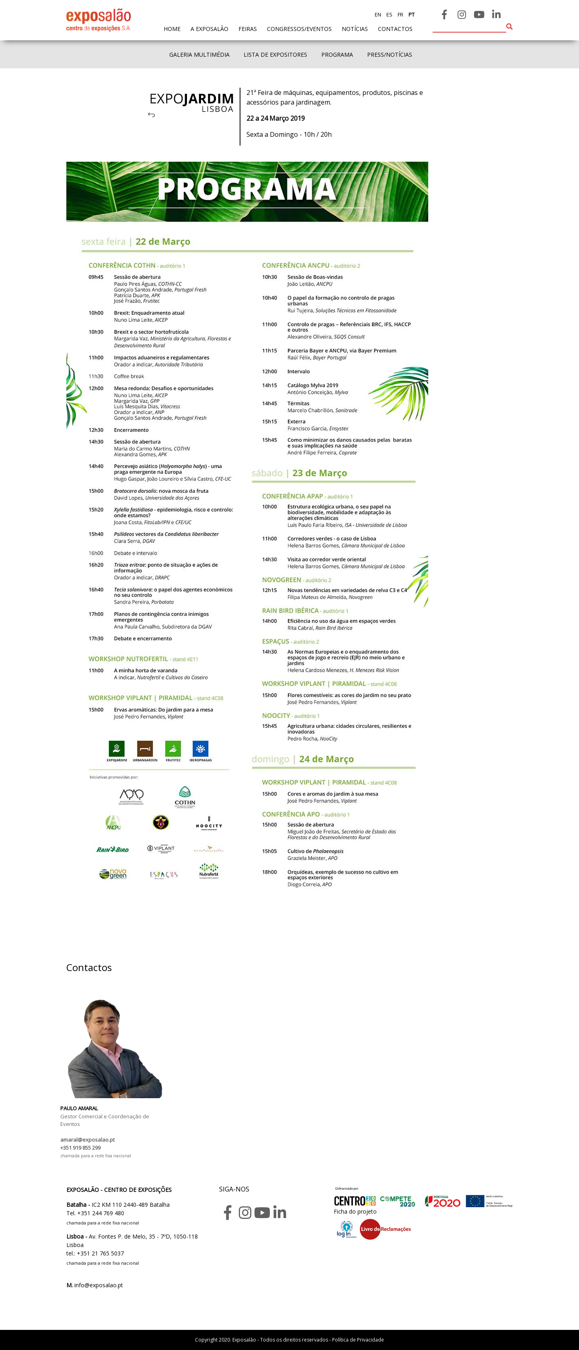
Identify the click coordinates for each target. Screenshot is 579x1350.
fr (399, 14)
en (378, 14)
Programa (337, 54)
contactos (395, 29)
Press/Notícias (389, 54)
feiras (247, 29)
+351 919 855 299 (80, 1147)
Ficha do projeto (355, 1211)
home (172, 28)
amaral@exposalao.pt (87, 1139)
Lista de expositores (275, 54)
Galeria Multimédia (199, 54)
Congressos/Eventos (299, 29)
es (388, 14)
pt (411, 14)
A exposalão (209, 29)
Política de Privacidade (358, 1339)
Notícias (355, 29)
